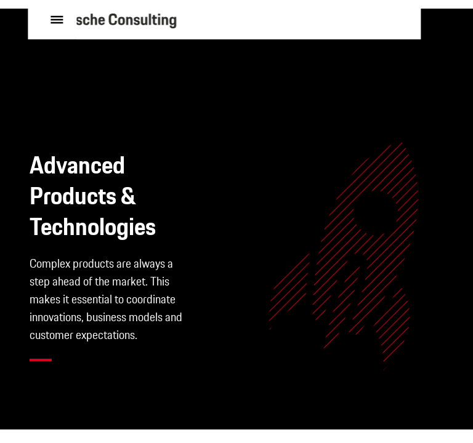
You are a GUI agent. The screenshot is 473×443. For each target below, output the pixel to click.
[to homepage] (144, 39)
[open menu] (54, 39)
